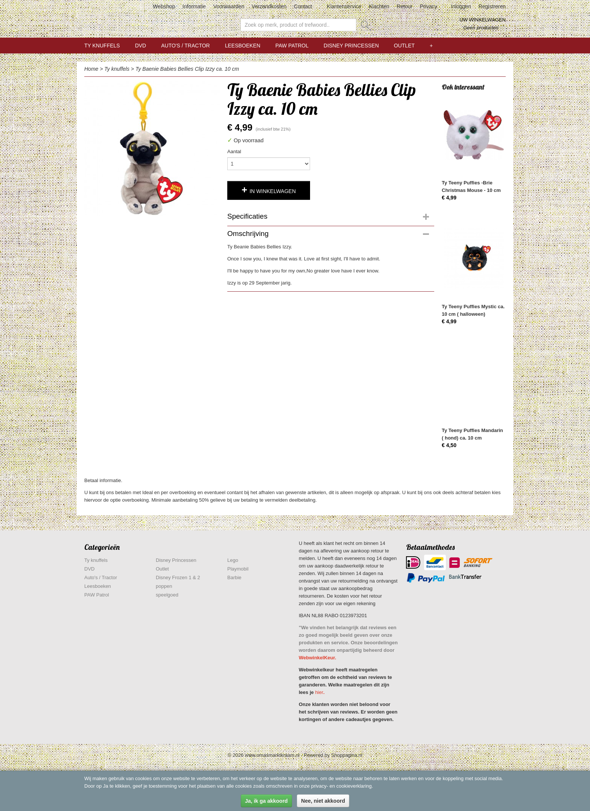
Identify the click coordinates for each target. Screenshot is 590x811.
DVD (140, 46)
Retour (404, 6)
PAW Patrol (292, 46)
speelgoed (167, 595)
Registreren (492, 6)
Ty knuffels (102, 46)
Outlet (404, 46)
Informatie (194, 6)
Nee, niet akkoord (323, 801)
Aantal (234, 151)
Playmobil (237, 569)
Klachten (379, 6)
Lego (232, 560)
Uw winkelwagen (482, 20)
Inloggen (461, 6)
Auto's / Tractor (185, 46)
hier (319, 692)
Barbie (234, 577)
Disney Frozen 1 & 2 (178, 577)
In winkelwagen (272, 191)
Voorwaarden (229, 6)
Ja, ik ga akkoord (266, 801)
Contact (303, 6)
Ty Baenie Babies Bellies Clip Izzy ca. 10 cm (187, 69)
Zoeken (363, 24)
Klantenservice (344, 6)
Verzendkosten (269, 6)
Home (91, 69)
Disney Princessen (351, 46)
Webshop (164, 6)
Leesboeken (242, 46)
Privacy (428, 6)
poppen (164, 586)
